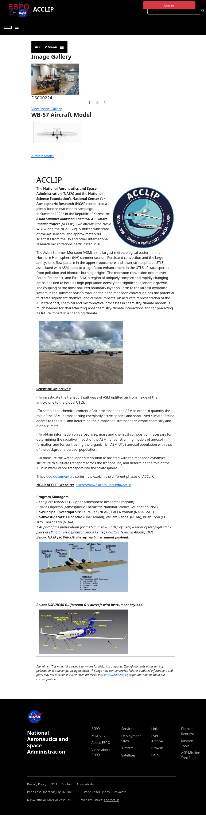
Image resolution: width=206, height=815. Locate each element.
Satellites (128, 755)
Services (127, 728)
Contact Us (111, 800)
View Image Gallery (46, 108)
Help (155, 755)
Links (155, 728)
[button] (42, 85)
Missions (98, 735)
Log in (169, 5)
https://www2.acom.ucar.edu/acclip (103, 485)
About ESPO (101, 742)
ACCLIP (43, 9)
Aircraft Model (42, 156)
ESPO (96, 728)
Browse (157, 748)
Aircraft (127, 748)
